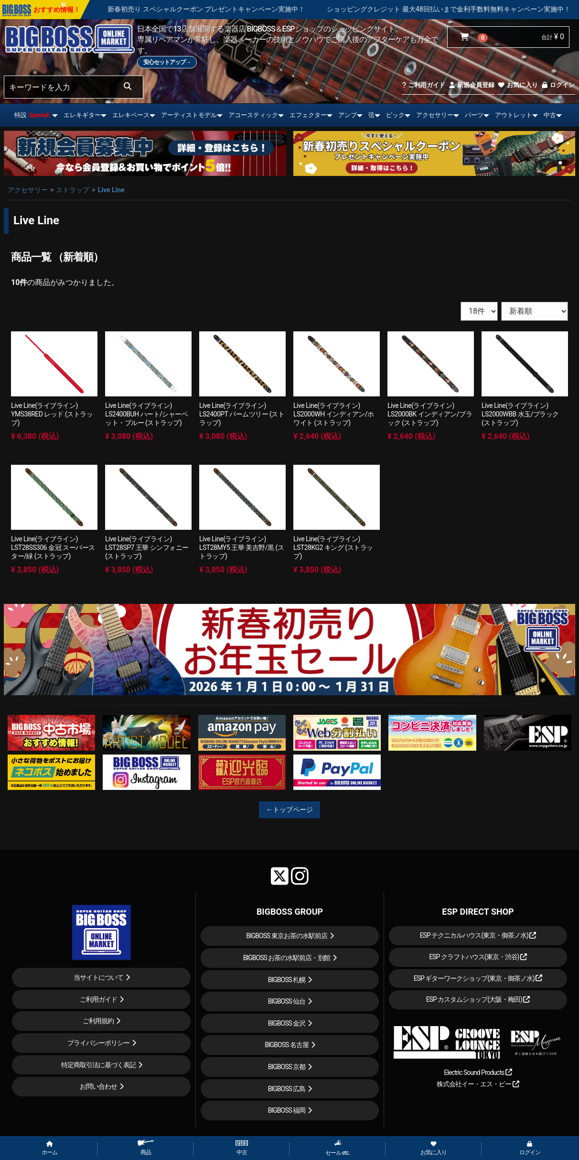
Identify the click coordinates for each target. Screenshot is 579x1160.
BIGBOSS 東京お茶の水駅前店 (286, 936)
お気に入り (517, 84)
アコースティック (253, 115)
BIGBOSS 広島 (287, 1089)
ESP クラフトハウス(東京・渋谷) (478, 957)
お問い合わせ (98, 1086)
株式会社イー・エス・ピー (478, 1084)
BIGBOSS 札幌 (287, 980)
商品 (146, 1148)
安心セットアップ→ (167, 62)
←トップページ (289, 809)
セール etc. (337, 1147)
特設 (32, 115)
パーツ (474, 115)
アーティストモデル (189, 115)
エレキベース (131, 115)
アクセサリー (434, 115)
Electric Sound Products (478, 1072)
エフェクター (308, 115)
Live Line (111, 190)
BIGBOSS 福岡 (287, 1110)
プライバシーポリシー (98, 1043)
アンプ (347, 115)
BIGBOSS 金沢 (287, 1023)
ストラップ (72, 190)
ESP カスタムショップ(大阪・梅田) (478, 999)
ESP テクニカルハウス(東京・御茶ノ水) (478, 935)
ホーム (49, 1148)
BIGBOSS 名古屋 (287, 1045)
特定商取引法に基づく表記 (98, 1065)
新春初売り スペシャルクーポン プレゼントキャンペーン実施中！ (233, 9)
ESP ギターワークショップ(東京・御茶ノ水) (478, 978)
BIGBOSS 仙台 (287, 1001)
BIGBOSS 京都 (287, 1067)
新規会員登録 (471, 84)
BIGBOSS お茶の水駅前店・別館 (287, 958)
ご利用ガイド (423, 84)
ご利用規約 (98, 1021)
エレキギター (82, 115)
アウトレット (513, 115)
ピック (395, 115)
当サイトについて (98, 977)
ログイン (558, 84)
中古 (550, 115)
